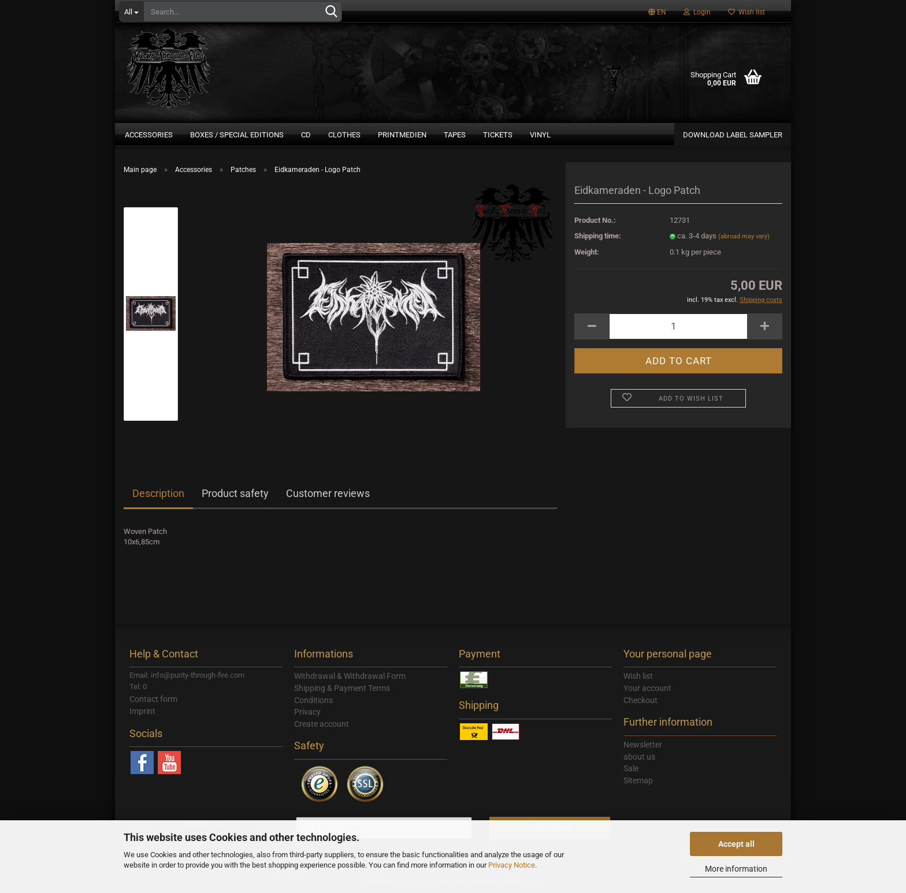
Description (158, 493)
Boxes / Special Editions (237, 134)
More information (736, 868)
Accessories (149, 134)
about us (639, 756)
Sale (630, 768)
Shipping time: (597, 235)
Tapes (455, 134)
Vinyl (540, 134)
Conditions (313, 700)
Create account (321, 723)
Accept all (736, 844)
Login (697, 12)
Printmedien (402, 134)
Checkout (640, 700)
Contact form (153, 699)
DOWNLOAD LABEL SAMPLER (732, 134)
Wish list (746, 12)
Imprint (142, 711)
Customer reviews (328, 493)
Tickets (498, 134)
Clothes (344, 134)
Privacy (307, 711)
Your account (647, 688)
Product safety (235, 493)
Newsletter (642, 744)
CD (306, 134)
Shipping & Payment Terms (342, 688)
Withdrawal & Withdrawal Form (350, 676)
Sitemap (638, 780)
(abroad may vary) (744, 236)
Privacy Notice (511, 865)
